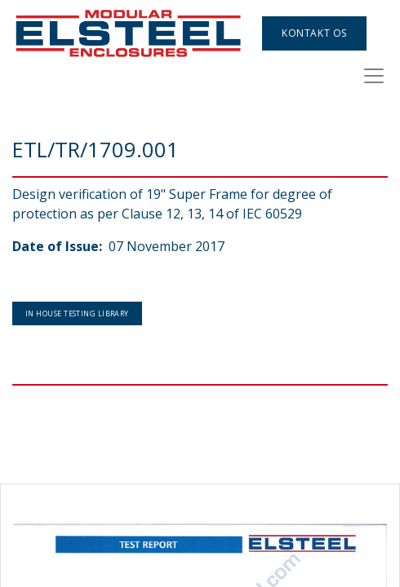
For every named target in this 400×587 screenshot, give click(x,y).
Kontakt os (314, 33)
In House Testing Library (77, 313)
